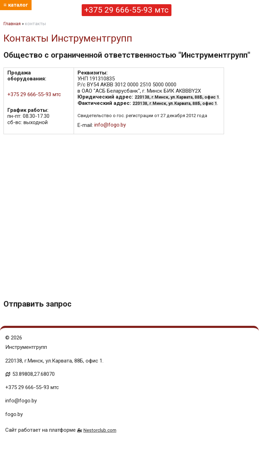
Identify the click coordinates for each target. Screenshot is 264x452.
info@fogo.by (110, 125)
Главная (12, 23)
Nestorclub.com (99, 430)
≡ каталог (16, 5)
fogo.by (14, 414)
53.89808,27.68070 (33, 374)
